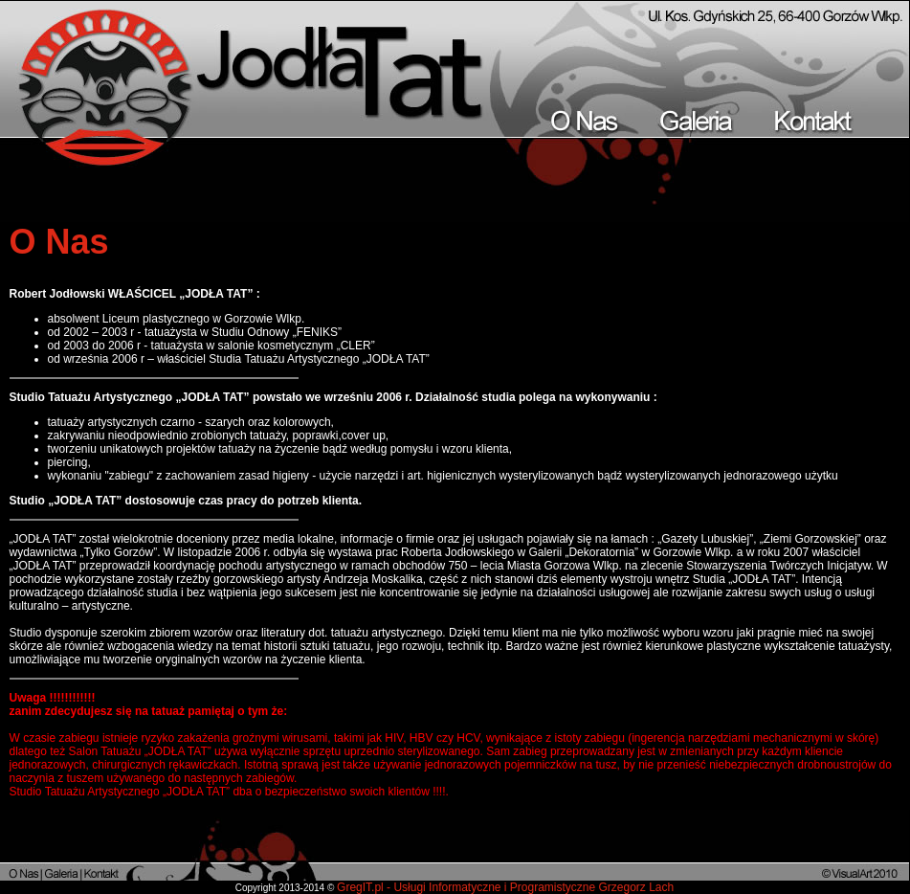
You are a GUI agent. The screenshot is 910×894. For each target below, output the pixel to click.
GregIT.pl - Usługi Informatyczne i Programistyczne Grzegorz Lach (505, 887)
